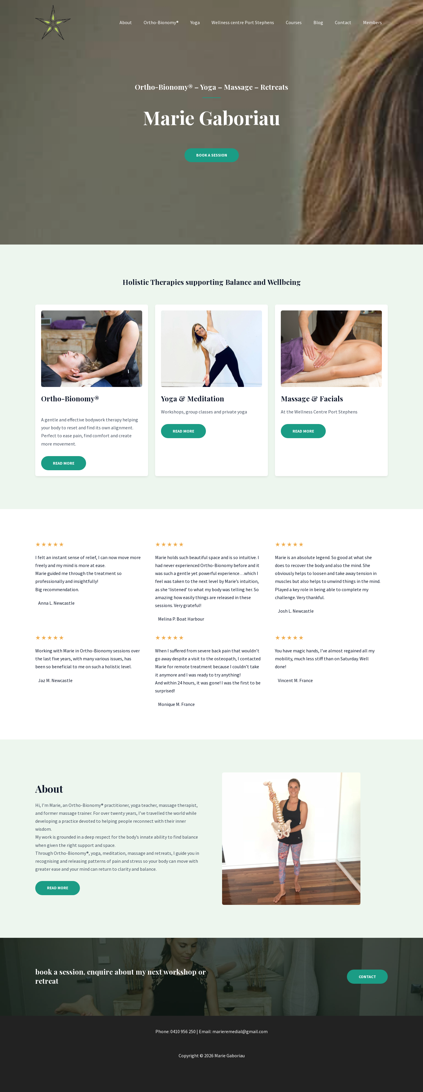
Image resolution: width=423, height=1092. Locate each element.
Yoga (208, 22)
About (143, 22)
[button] (63, 463)
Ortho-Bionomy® (176, 22)
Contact (346, 22)
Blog (324, 22)
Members (373, 22)
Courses (302, 22)
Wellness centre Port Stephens (253, 22)
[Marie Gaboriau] (52, 22)
